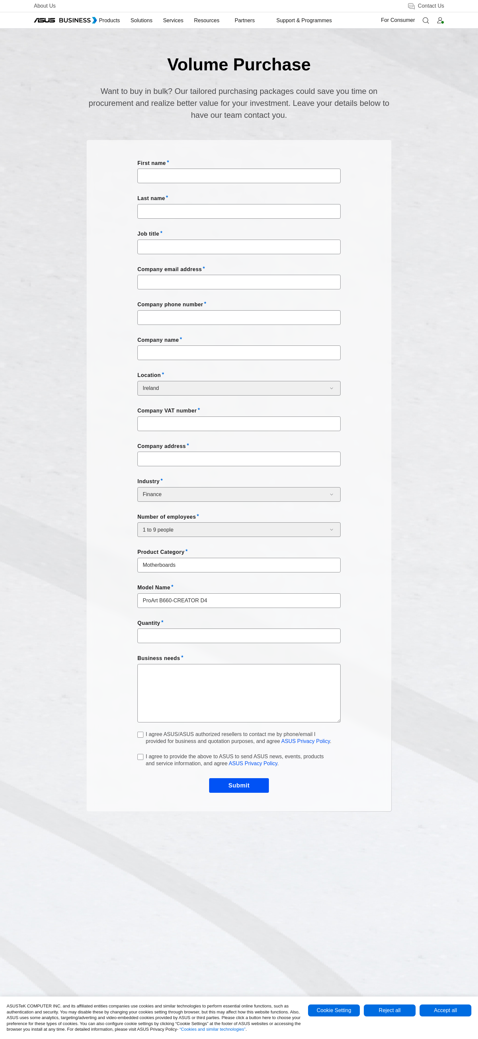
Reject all (390, 1010)
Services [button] (187, 20)
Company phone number (170, 304)
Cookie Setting (334, 1010)
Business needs (158, 658)
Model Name (153, 587)
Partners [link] (254, 20)
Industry (148, 481)
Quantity (148, 623)
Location (149, 375)
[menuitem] (123, 20)
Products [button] (123, 20)
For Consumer (398, 20)
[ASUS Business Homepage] (65, 20)
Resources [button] (220, 20)
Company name (158, 340)
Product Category (161, 552)
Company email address (169, 269)
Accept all (445, 1010)
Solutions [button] (155, 20)
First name (151, 163)
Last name (151, 198)
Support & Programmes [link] (302, 20)
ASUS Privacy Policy (305, 741)
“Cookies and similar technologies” (213, 1029)
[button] (426, 20)
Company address (161, 446)
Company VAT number (167, 410)
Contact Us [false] (425, 6)
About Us (45, 6)
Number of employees (166, 517)
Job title (148, 234)
